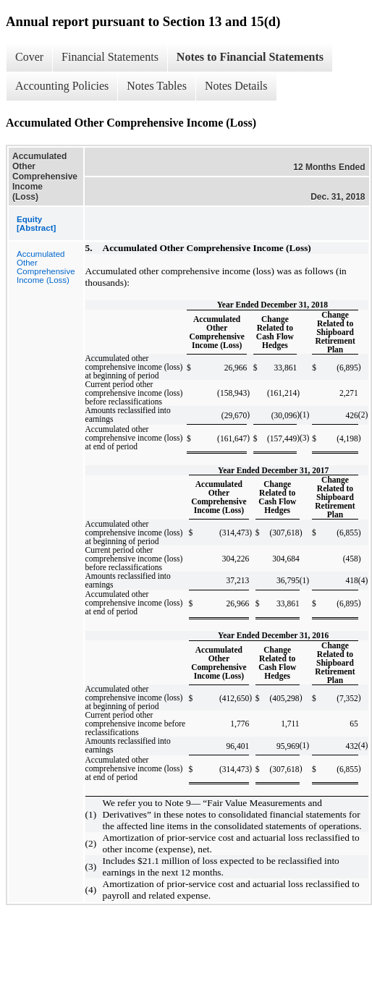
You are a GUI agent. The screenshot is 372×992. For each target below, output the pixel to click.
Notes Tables (157, 86)
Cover (29, 57)
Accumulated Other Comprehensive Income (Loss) (46, 267)
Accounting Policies (62, 86)
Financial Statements (110, 57)
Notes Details (236, 86)
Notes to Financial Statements (250, 57)
